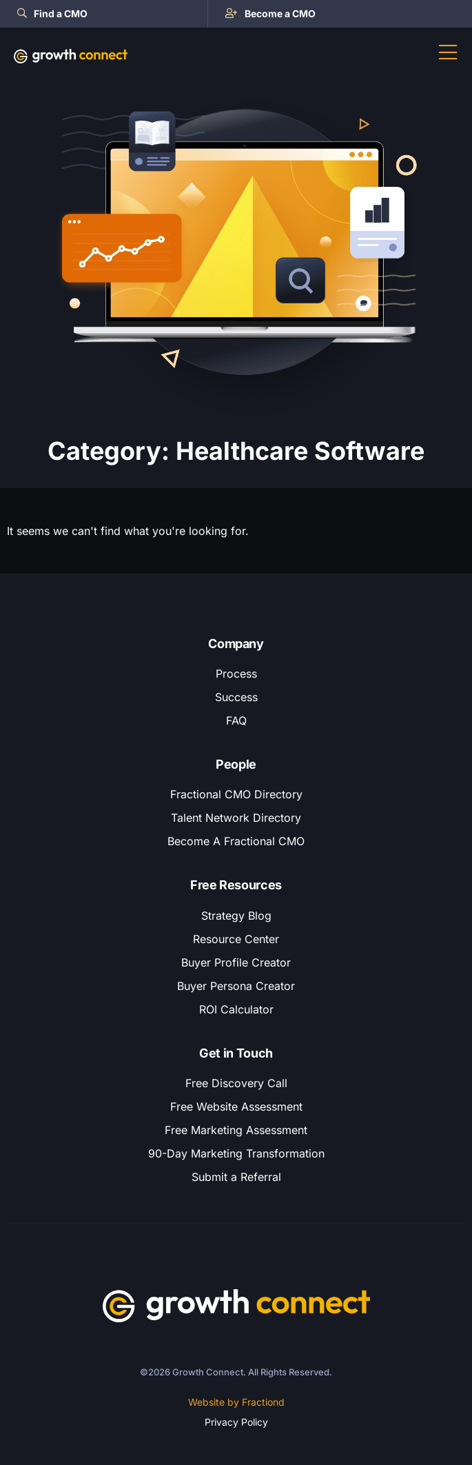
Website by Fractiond (236, 1402)
